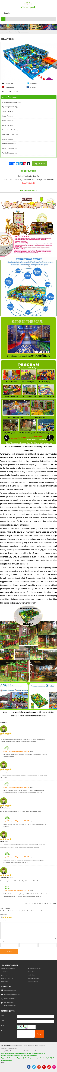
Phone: (40, 942)
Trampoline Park (12, 1048)
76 (35, 903)
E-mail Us (33, 87)
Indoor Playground (29, 1045)
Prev (26, 903)
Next (54, 903)
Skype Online (33, 83)
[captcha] (31, 1027)
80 (45, 903)
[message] (26, 1034)
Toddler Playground (9, 153)
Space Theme (7, 120)
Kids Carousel (7, 139)
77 (38, 903)
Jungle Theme (7, 111)
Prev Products (6, 92)
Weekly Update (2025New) (11, 102)
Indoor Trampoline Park (10, 130)
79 (42, 903)
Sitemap (3, 1062)
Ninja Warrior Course (10, 134)
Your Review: (4, 921)
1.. (29, 903)
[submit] (53, 13)
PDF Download (10, 87)
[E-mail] (35, 1021)
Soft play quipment (9, 143)
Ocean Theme (7, 116)
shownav (3, 19)
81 (48, 903)
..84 (51, 903)
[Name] (35, 1016)
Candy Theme (8, 125)
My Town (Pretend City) (10, 107)
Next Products (18, 92)
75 (32, 903)
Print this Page (9, 83)
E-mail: (2, 942)
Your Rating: (3, 914)
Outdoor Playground (9, 148)
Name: (21, 942)
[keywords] (27, 13)
